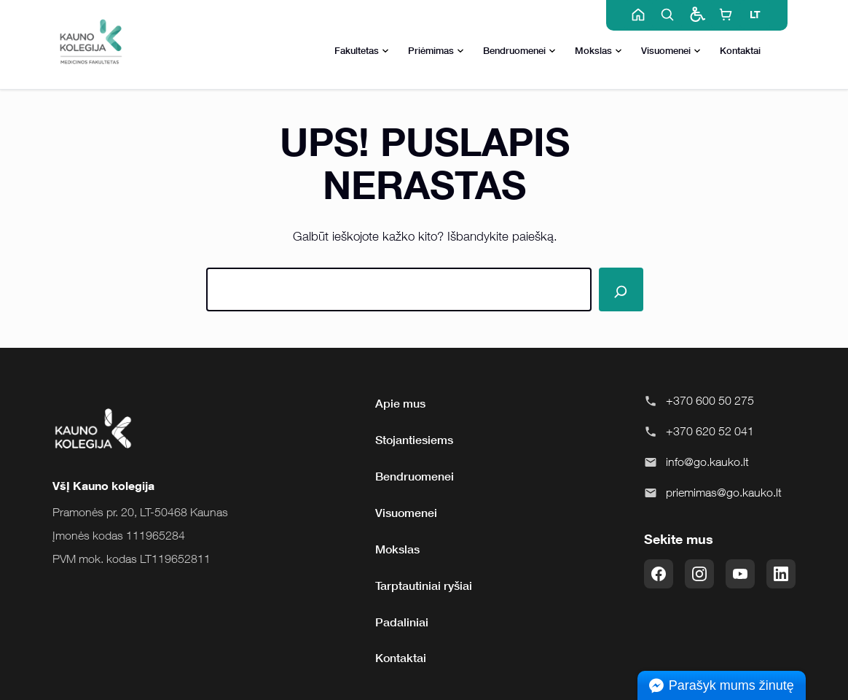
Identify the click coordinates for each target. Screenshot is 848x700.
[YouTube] (740, 573)
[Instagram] (699, 573)
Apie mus (400, 403)
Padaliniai (401, 622)
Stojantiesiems (414, 439)
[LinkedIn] (781, 573)
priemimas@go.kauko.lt (724, 492)
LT (755, 14)
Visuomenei (671, 51)
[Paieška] (621, 289)
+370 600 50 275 (710, 400)
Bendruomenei (519, 51)
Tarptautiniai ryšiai (423, 585)
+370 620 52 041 (710, 431)
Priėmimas (436, 51)
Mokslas (598, 51)
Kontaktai (740, 50)
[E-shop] (725, 14)
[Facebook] (658, 573)
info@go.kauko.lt (707, 461)
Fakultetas (361, 51)
